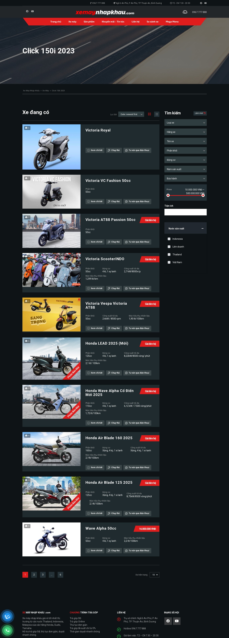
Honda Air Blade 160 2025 (109, 438)
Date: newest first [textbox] (129, 114)
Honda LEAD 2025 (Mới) (107, 343)
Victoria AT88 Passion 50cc (111, 220)
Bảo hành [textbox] (172, 178)
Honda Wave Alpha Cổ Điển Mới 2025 (110, 393)
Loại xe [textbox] (170, 122)
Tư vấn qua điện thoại (137, 150)
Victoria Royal (98, 130)
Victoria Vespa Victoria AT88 (106, 306)
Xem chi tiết (94, 150)
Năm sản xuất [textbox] (174, 169)
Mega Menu (172, 21)
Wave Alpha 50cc (101, 528)
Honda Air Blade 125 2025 (109, 483)
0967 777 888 (98, 3)
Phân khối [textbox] (172, 150)
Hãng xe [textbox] (171, 132)
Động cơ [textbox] (171, 160)
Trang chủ (55, 21)
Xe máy (72, 21)
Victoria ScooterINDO (105, 259)
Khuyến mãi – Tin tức (113, 21)
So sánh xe (152, 21)
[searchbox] (168, 212)
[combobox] (185, 122)
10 (153, 575)
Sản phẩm (89, 21)
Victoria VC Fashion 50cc (108, 181)
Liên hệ (135, 21)
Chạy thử (114, 150)
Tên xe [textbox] (170, 141)
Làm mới (199, 113)
